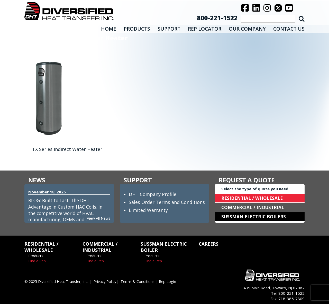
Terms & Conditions (144, 281)
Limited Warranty (148, 210)
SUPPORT (169, 28)
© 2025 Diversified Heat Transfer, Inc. (58, 281)
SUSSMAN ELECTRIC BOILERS (255, 216)
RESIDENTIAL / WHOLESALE (253, 198)
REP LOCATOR (204, 28)
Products (35, 255)
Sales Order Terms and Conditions (167, 202)
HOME (108, 28)
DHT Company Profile (152, 194)
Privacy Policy (110, 281)
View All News (98, 218)
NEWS (37, 180)
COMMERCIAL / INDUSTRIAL (253, 207)
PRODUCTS (137, 28)
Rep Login (175, 281)
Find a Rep (37, 260)
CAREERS (209, 244)
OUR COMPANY (247, 28)
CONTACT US (289, 28)
